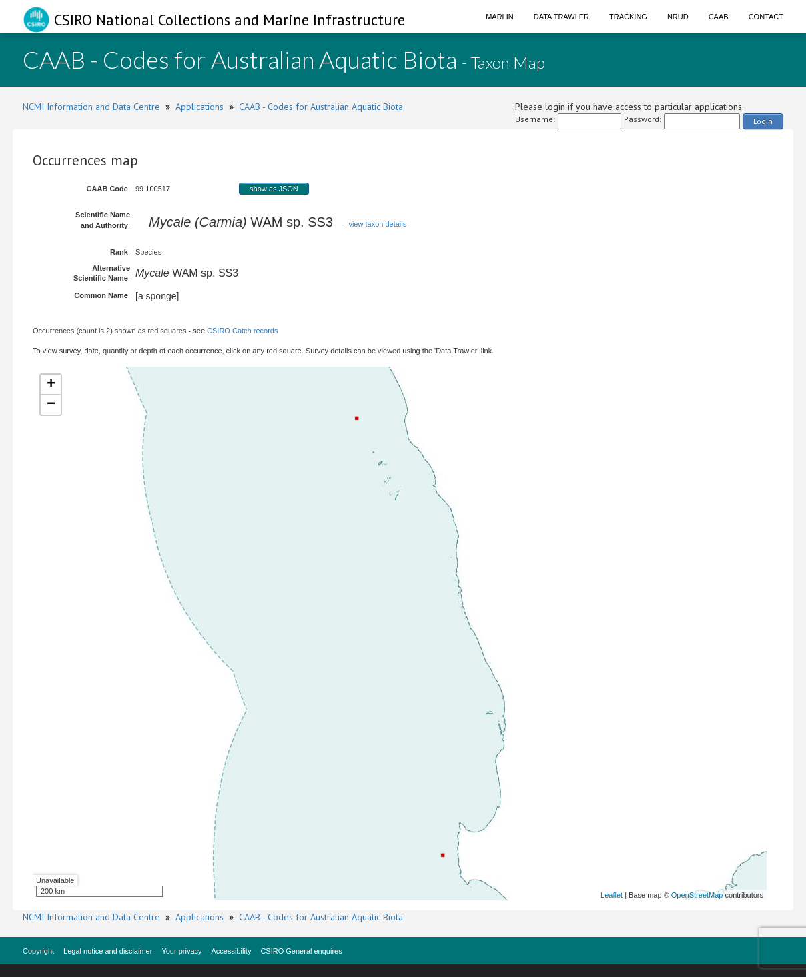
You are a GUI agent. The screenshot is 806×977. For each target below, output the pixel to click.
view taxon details (377, 224)
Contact (766, 17)
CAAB (719, 17)
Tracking (628, 17)
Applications (199, 107)
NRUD (678, 17)
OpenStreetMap (697, 895)
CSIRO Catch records (242, 331)
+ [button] (51, 385)
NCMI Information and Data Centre (91, 107)
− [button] (51, 405)
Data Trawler (561, 17)
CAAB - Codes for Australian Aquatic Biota (321, 107)
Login (763, 121)
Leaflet (611, 895)
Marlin (500, 17)
